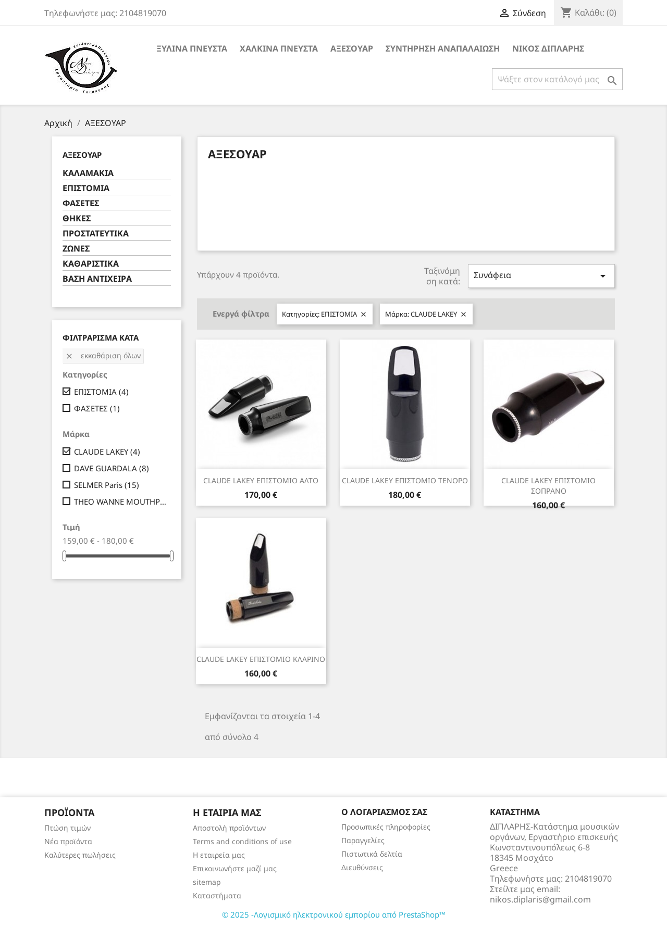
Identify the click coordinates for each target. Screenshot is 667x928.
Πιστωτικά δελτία (371, 854)
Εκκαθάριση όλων (103, 355)
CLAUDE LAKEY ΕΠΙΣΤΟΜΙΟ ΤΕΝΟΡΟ (405, 480)
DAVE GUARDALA (111, 468)
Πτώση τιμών (67, 828)
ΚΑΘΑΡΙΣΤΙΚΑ (91, 263)
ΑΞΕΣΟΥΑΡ (351, 48)
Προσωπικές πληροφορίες (385, 827)
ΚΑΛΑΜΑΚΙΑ (88, 173)
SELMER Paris (106, 485)
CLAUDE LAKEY (107, 451)
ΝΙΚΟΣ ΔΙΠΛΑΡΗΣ (548, 48)
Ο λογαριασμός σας (384, 812)
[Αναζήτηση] (557, 79)
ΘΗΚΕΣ (77, 218)
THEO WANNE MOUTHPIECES (120, 501)
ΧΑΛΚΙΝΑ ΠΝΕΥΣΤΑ (279, 48)
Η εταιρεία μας (219, 855)
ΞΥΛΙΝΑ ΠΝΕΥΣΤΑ (191, 48)
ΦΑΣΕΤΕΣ (81, 203)
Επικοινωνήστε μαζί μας (235, 868)
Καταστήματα (217, 895)
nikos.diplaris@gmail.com (540, 899)
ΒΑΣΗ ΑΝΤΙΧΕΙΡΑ (97, 278)
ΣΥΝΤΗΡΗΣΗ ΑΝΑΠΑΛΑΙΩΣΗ (443, 48)
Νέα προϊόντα (68, 841)
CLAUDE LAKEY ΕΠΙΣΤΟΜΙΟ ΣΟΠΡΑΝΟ (548, 485)
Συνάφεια (541, 275)
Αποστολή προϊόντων (229, 828)
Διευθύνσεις (362, 867)
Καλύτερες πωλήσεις (80, 855)
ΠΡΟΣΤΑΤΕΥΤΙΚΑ (96, 233)
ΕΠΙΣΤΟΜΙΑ (86, 188)
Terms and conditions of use (242, 841)
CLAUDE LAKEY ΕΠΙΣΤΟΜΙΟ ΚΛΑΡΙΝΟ (260, 659)
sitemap (207, 882)
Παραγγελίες (363, 840)
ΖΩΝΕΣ (76, 248)
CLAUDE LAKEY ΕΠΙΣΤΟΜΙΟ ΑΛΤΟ (260, 480)
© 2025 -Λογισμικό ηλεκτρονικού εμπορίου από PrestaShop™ (334, 914)
